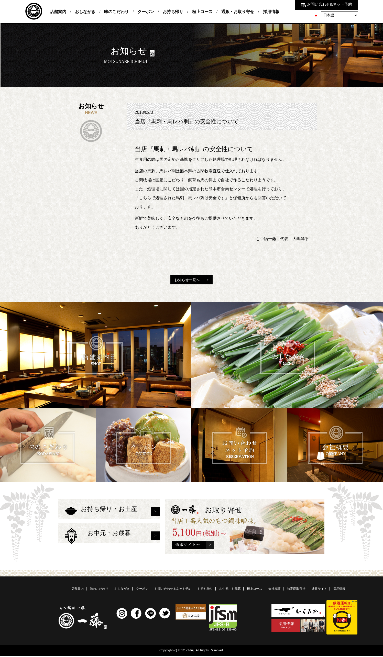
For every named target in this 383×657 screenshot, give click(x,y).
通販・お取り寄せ (237, 11)
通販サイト (319, 590)
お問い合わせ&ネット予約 (326, 4)
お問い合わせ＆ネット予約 (173, 590)
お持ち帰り (173, 11)
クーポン (146, 11)
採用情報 (271, 11)
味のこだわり (116, 11)
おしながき (85, 11)
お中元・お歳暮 (109, 541)
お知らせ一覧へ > (191, 280)
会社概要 (274, 590)
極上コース (202, 11)
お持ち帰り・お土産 (109, 512)
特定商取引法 (296, 590)
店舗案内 (58, 11)
